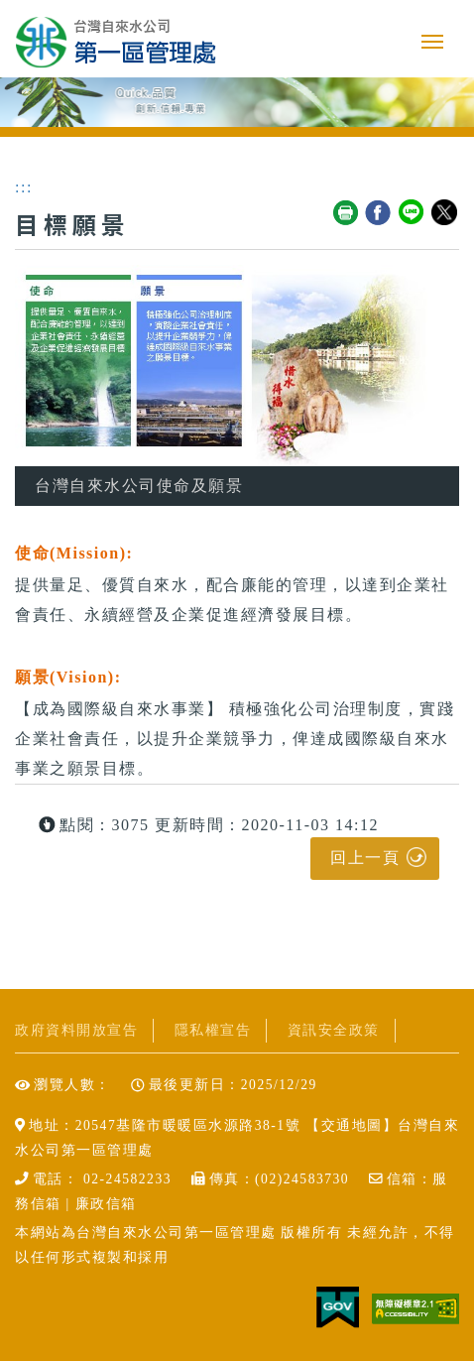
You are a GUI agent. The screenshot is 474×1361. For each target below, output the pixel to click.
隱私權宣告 (213, 1030)
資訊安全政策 (334, 1030)
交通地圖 (352, 1125)
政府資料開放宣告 (76, 1030)
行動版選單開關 (432, 42)
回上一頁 (365, 857)
